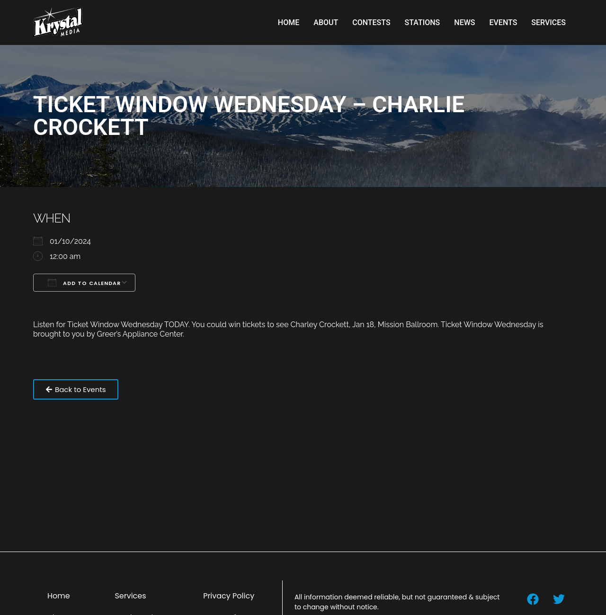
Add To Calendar (84, 282)
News (464, 22)
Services (548, 22)
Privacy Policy (228, 595)
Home (288, 22)
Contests (371, 22)
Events (503, 22)
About (325, 22)
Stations (422, 22)
